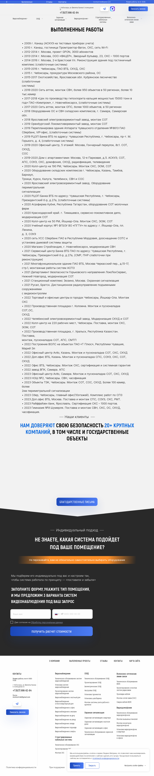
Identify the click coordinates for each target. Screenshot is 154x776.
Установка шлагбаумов (93, 698)
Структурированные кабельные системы (103, 19)
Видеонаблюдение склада (64, 723)
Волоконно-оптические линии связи (132, 19)
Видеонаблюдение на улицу (65, 719)
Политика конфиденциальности (21, 767)
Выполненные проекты (27, 3)
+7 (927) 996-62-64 (69, 12)
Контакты (62, 2)
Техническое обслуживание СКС (67, 745)
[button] (138, 8)
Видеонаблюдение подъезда (65, 727)
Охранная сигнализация (60, 18)
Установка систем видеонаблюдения (62, 686)
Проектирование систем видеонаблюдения (64, 692)
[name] (30, 618)
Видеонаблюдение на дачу (65, 715)
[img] (104, 12)
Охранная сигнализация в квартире (98, 718)
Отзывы (49, 2)
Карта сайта (134, 661)
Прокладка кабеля (123, 694)
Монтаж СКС (59, 753)
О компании (10, 3)
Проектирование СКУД (93, 682)
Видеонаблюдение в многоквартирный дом (64, 702)
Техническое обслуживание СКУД (97, 678)
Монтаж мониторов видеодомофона (124, 724)
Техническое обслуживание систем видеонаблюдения (68, 679)
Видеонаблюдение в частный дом (67, 697)
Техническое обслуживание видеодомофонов (127, 714)
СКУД (38, 18)
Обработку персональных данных (47, 627)
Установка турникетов (93, 694)
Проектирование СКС (63, 749)
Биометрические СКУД (93, 686)
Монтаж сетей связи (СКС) (126, 698)
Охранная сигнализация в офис (96, 728)
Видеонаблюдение (20, 18)
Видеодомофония (81, 18)
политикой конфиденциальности (106, 758)
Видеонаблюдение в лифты (65, 731)
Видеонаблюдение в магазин (66, 711)
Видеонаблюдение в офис (65, 707)
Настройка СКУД (90, 690)
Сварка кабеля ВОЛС (124, 702)
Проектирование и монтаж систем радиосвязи (127, 689)
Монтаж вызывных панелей (127, 719)
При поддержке (57, 767)
